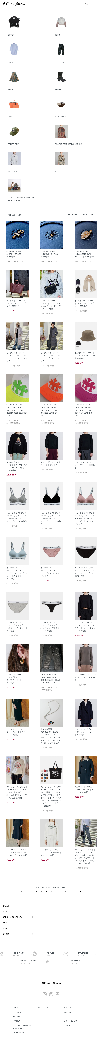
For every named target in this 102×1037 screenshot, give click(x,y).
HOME (10, 18)
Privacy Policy (18, 1033)
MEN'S (6, 923)
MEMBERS (68, 1012)
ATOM (45, 1008)
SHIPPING (17, 1012)
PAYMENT (17, 1021)
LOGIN (66, 1016)
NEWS (6, 911)
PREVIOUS (22, 891)
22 (75, 892)
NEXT (80, 891)
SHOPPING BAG (71, 1021)
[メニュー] (94, 4)
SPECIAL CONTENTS (13, 917)
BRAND (6, 906)
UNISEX (6, 934)
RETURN (16, 1016)
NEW (92, 214)
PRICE (84, 214)
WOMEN (19, 18)
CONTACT (68, 1025)
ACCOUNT (68, 1008)
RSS (40, 1008)
